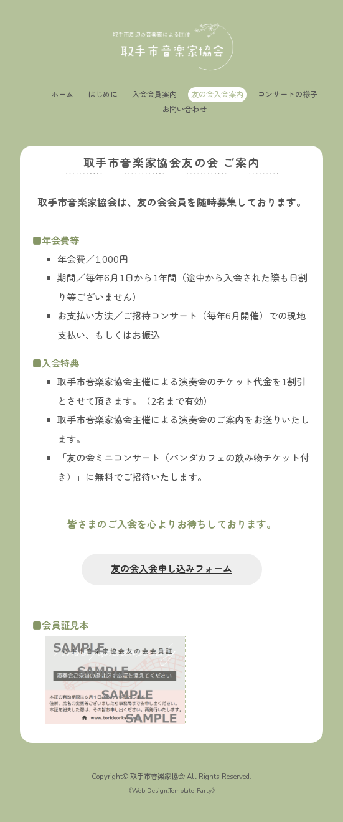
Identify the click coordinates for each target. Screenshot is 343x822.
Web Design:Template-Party (172, 791)
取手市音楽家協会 (157, 777)
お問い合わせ (184, 110)
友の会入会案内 (217, 95)
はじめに (103, 95)
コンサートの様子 (287, 95)
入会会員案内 (154, 95)
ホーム (62, 95)
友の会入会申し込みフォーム (171, 569)
